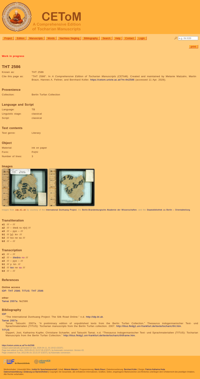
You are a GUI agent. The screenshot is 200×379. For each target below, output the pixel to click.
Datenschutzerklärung (13, 372)
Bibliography (91, 38)
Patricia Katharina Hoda (155, 369)
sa (20, 267)
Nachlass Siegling (69, 38)
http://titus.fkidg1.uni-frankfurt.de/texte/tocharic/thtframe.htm (99, 335)
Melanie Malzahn (71, 369)
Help (117, 38)
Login (142, 38)
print (193, 46)
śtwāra (17, 257)
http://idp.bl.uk (94, 316)
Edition (20, 38)
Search (106, 38)
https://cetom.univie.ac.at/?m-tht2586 (112, 79)
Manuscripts (36, 38)
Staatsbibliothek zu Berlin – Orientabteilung (168, 210)
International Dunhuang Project (61, 210)
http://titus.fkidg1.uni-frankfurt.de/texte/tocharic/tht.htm (148, 326)
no (23, 257)
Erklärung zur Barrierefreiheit (36, 372)
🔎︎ (175, 38)
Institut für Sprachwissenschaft (44, 369)
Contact (129, 38)
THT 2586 (14, 290)
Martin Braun (100, 369)
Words (51, 38)
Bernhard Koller (130, 369)
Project (8, 38)
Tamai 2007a (9, 301)
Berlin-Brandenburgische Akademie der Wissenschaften (109, 210)
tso (12, 267)
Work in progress (13, 56)
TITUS (26, 290)
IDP (4, 290)
